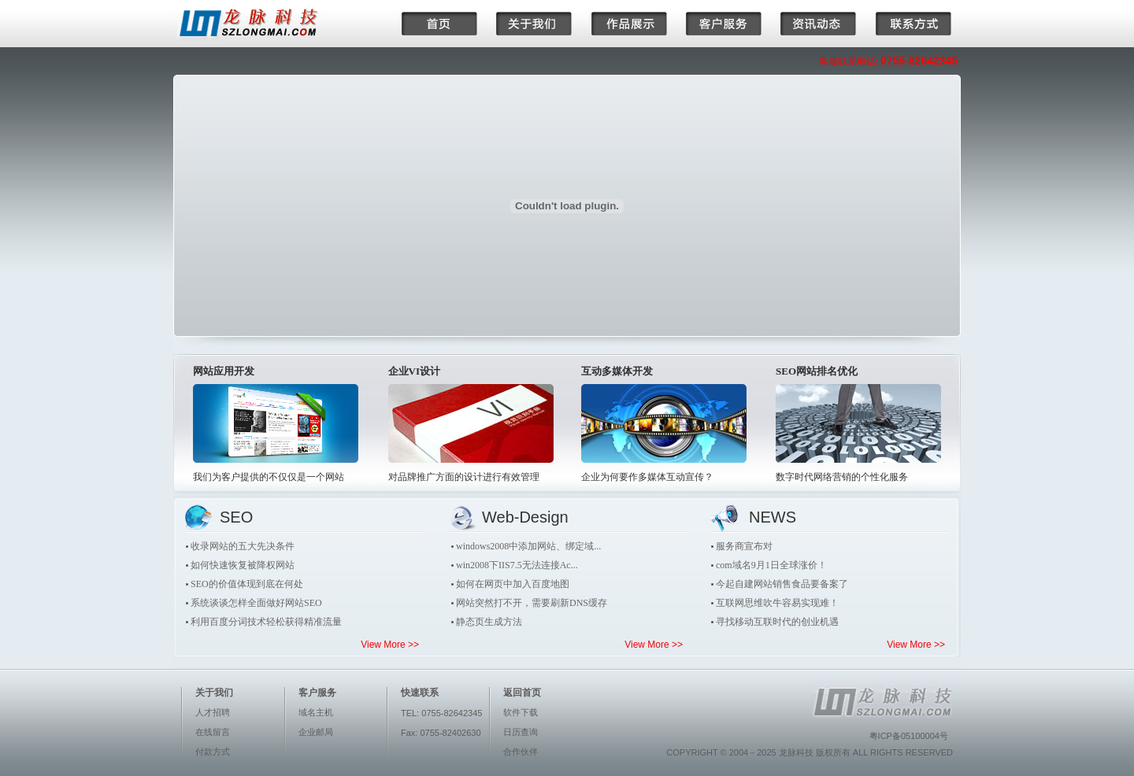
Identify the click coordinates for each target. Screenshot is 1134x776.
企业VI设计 (414, 371)
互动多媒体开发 (617, 371)
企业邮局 (315, 732)
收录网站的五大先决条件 (243, 546)
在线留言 (212, 732)
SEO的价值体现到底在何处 (247, 583)
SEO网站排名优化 (817, 371)
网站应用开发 (223, 371)
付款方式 (212, 751)
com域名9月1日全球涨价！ (771, 565)
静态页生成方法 (489, 621)
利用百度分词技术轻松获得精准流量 (266, 621)
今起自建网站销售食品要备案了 (782, 583)
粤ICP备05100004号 (908, 736)
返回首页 (522, 692)
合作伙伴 (520, 751)
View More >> (390, 644)
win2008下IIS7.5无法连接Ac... (517, 565)
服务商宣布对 (744, 546)
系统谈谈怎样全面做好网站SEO (256, 602)
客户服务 (317, 692)
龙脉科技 (796, 752)
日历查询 (520, 732)
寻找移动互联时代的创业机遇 (777, 621)
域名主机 (315, 712)
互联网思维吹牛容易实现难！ (777, 602)
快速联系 (420, 692)
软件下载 (520, 712)
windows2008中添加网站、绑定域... (528, 546)
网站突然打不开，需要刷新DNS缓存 (531, 602)
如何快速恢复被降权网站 (243, 565)
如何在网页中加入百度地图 (512, 583)
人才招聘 (212, 712)
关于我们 (214, 692)
